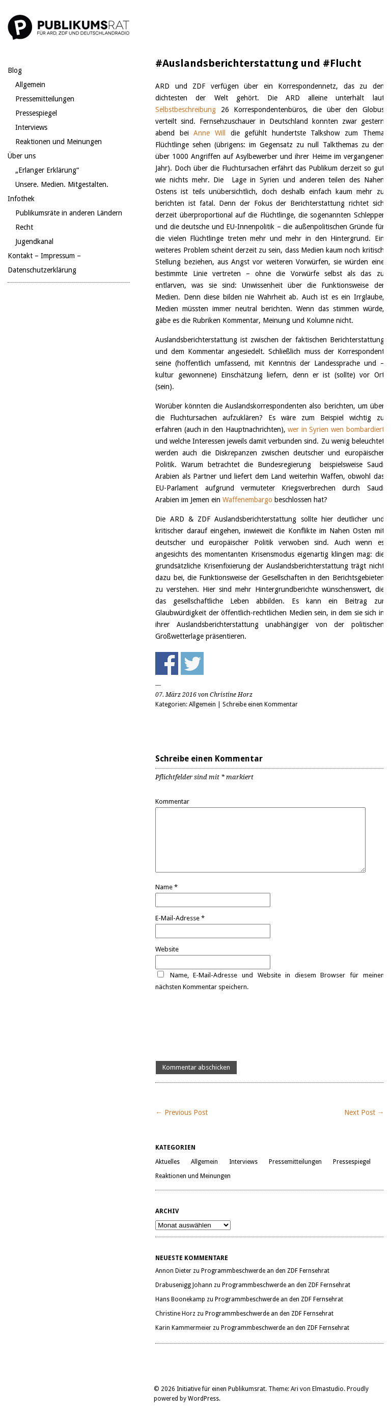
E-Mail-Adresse (180, 918)
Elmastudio (328, 1389)
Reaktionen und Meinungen (58, 142)
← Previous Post (181, 1112)
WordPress (203, 1398)
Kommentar (172, 801)
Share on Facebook (166, 663)
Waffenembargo (248, 500)
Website (167, 949)
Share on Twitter (192, 663)
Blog (15, 70)
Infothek (21, 199)
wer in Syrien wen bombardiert (336, 429)
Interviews (31, 127)
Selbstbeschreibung (187, 109)
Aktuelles (167, 1161)
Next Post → (364, 1112)
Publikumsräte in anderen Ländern (68, 213)
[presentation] (232, 1027)
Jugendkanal (34, 241)
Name (166, 887)
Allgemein (30, 84)
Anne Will (209, 133)
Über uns (22, 156)
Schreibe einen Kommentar (260, 704)
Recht (24, 227)
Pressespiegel (36, 113)
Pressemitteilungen (44, 99)
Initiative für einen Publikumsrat (221, 1389)
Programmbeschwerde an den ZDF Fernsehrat (265, 1270)
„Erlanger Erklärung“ (47, 170)
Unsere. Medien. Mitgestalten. (61, 184)
